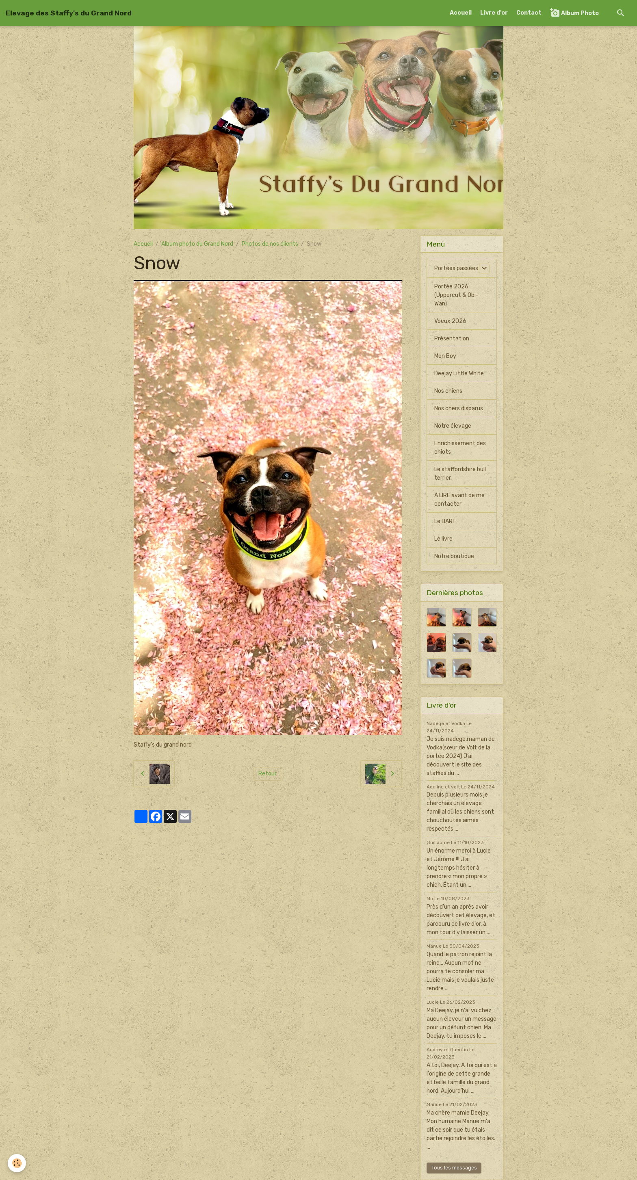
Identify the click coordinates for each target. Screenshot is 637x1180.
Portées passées (456, 268)
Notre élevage (452, 425)
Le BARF (445, 521)
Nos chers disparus (458, 408)
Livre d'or (494, 12)
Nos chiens (448, 391)
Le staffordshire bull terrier (460, 473)
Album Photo (574, 13)
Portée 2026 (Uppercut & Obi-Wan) (456, 295)
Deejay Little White (459, 373)
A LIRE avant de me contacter (459, 499)
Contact (529, 12)
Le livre (443, 538)
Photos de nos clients (270, 243)
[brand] (69, 13)
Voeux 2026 (450, 321)
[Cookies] (17, 1163)
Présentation (451, 338)
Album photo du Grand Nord (197, 243)
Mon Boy (445, 356)
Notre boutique (454, 556)
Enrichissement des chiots (460, 447)
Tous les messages (454, 1168)
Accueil (461, 12)
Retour (267, 773)
